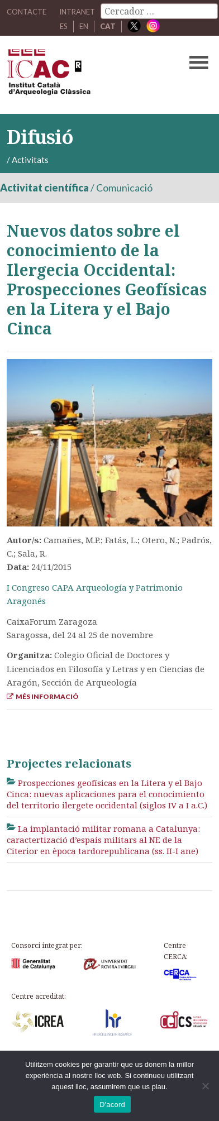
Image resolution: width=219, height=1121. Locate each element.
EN (83, 26)
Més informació (43, 696)
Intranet (77, 11)
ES (64, 26)
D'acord (112, 1104)
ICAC (88, 74)
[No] (205, 1085)
